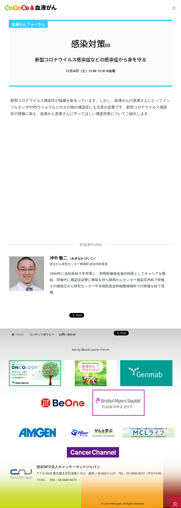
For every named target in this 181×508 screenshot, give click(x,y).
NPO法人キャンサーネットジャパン (48, 495)
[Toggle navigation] (174, 8)
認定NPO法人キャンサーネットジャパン (68, 466)
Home (16, 334)
